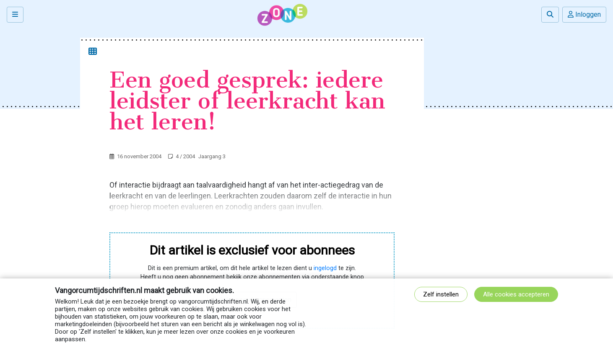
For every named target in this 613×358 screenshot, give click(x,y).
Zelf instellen (441, 294)
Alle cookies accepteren (516, 294)
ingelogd (325, 268)
